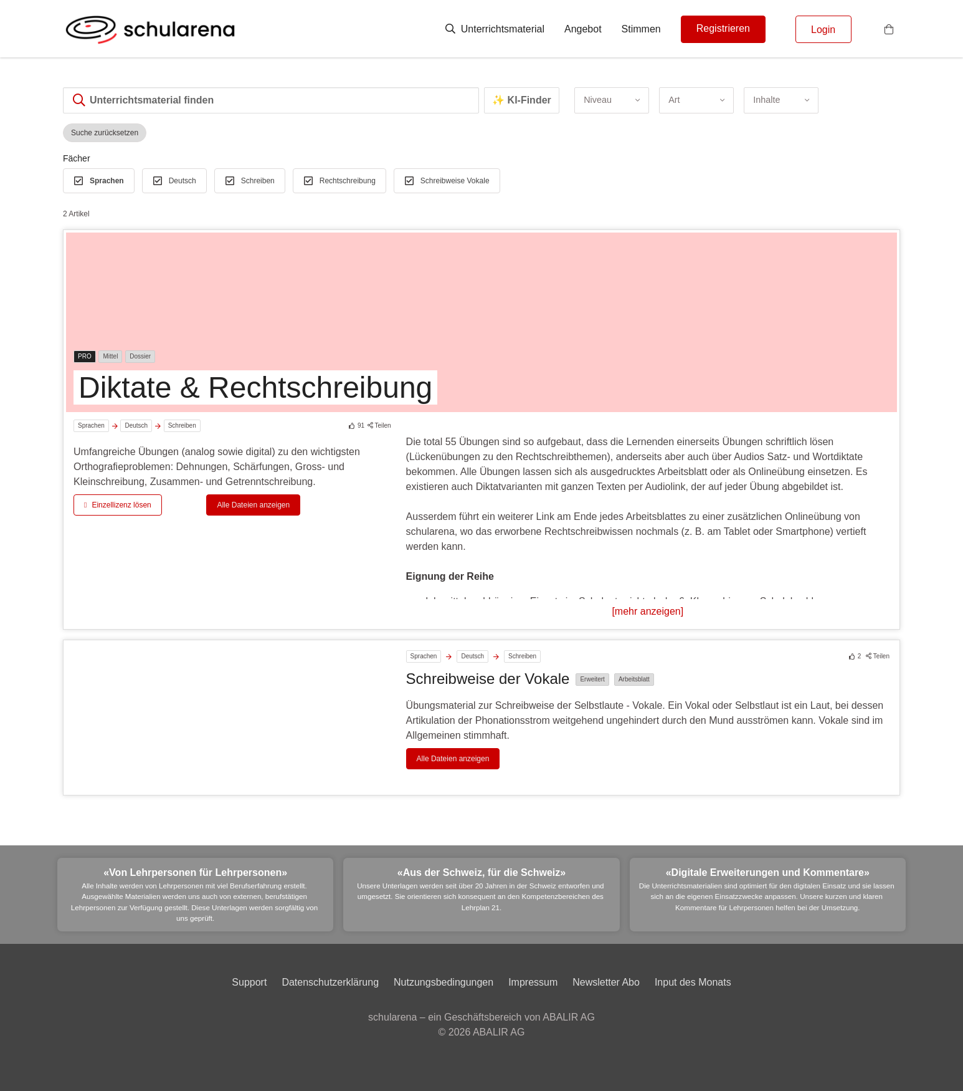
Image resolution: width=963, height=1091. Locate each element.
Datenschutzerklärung (330, 982)
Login (823, 29)
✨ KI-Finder (521, 100)
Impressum (532, 982)
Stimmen (641, 29)
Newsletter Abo (606, 982)
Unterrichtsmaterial (494, 29)
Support (249, 982)
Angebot (583, 29)
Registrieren (723, 28)
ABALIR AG (499, 1032)
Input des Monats (693, 982)
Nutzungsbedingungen (443, 982)
